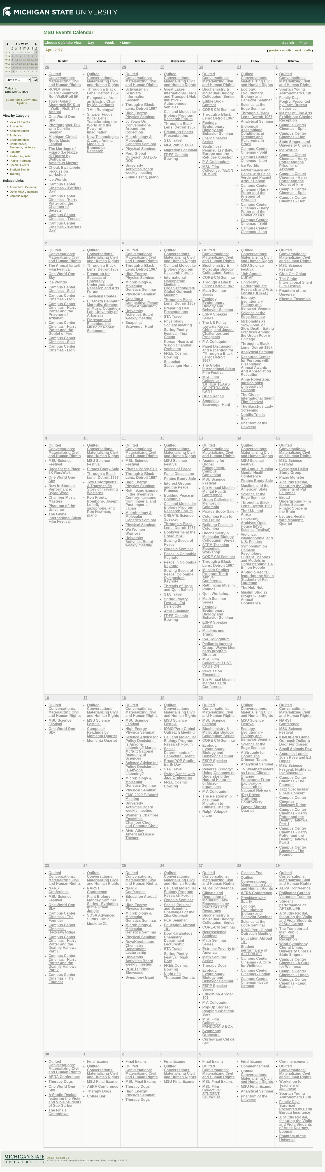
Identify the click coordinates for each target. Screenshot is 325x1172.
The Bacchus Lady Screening (257, 408)
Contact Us (62, 1157)
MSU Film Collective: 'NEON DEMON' (217, 170)
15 (36, 60)
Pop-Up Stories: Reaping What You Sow (218, 1010)
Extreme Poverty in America (218, 950)
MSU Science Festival (252, 267)
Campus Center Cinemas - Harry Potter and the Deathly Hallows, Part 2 (293, 835)
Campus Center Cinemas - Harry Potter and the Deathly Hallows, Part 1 (293, 816)
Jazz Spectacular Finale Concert (294, 791)
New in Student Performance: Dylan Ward (62, 489)
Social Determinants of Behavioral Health (179, 752)
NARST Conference (289, 722)
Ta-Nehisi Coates (101, 296)
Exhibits (15, 152)
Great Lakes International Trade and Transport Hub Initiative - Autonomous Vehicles (180, 98)
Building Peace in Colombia (179, 497)
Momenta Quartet (102, 740)
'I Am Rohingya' (100, 110)
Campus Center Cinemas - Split (254, 150)
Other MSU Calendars (24, 191)
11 (20, 60)
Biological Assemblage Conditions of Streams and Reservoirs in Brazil (252, 135)
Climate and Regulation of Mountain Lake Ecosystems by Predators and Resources (215, 902)
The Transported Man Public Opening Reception (293, 933)
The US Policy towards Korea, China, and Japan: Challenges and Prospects (218, 329)
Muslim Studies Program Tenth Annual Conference (215, 575)
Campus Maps (19, 196)
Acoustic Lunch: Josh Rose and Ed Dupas (295, 757)
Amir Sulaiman (176, 611)
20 (28, 64)
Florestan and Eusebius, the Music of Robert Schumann (100, 325)
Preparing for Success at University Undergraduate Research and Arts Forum (103, 283)
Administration (19, 131)
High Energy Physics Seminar (140, 115)
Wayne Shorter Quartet (253, 809)
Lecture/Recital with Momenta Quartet (292, 520)
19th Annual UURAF (251, 276)
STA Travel (173, 140)
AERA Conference (218, 888)
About (50, 1157)
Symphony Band (139, 977)
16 (12, 64)
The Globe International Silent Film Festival (218, 368)
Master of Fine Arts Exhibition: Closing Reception (295, 116)
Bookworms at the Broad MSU (179, 534)
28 (20, 52)
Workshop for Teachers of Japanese (291, 1085)
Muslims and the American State (255, 487)
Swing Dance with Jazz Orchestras (179, 776)
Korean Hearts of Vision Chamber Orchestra (178, 345)
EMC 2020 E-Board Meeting (141, 797)
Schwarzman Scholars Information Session (136, 94)
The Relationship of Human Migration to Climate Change (217, 801)
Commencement (255, 1066)
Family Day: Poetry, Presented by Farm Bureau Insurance (294, 103)
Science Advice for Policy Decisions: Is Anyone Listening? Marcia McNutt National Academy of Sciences (141, 747)
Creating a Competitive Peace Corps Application (141, 302)
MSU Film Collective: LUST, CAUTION (217, 662)
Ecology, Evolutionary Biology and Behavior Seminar (217, 128)
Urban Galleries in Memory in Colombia (218, 503)
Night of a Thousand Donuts (179, 976)
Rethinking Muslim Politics (218, 587)
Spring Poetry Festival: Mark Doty (176, 957)
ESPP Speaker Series (214, 140)
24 (16, 67)
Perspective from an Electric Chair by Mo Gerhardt (101, 101)
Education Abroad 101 (141, 898)
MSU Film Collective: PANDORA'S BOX (217, 1022)
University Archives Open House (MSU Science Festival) (255, 524)
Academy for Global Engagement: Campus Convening (213, 468)
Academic (16, 126)
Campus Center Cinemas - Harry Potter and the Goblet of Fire (255, 209)
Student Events (20, 169)
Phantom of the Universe (254, 425)
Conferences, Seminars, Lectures (22, 146)
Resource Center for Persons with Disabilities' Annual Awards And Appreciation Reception (256, 366)
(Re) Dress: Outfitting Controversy (251, 798)
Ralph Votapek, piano (215, 813)
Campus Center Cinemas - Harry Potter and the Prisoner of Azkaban (255, 192)
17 (16, 64)
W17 (7, 67)
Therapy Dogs (214, 965)
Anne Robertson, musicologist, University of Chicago (255, 384)
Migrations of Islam (180, 150)
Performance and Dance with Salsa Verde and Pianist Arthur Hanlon (256, 175)
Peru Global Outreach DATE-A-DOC (141, 157)
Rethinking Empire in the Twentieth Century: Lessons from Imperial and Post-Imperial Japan (141, 499)
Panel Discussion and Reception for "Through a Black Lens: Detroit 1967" (217, 353)
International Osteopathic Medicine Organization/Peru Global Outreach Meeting (179, 286)
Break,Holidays (20, 139)
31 (32, 52)
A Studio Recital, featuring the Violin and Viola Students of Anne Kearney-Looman (295, 1124)
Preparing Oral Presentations (176, 310)
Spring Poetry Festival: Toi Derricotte (176, 602)
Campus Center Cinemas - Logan (255, 972)
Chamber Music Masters (62, 499)
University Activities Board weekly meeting (139, 169)
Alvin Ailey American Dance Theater (139, 834)
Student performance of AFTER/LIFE (254, 950)
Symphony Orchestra (211, 1033)
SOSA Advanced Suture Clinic (101, 917)
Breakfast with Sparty (253, 900)
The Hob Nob (252, 587)
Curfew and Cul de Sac (218, 1041)
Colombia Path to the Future (217, 518)
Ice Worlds (58, 179)
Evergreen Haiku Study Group (293, 471)
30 (28, 52)
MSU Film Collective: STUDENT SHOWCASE (213, 1091)
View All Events (20, 122)
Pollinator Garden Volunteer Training (295, 895)
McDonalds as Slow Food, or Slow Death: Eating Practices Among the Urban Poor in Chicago (257, 330)
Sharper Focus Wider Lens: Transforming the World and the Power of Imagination (102, 123)
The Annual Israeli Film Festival (64, 267)
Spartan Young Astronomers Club (295, 91)
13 (28, 60)
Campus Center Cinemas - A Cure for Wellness (256, 962)
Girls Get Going (292, 274)
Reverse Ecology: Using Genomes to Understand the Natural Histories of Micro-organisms (218, 778)
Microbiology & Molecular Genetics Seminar (140, 140)
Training (15, 173)
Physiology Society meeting (178, 323)
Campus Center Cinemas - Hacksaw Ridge (292, 801)
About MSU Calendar (23, 187)
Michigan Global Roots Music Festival (63, 140)
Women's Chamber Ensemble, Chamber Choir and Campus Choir (141, 820)
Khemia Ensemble (295, 299)
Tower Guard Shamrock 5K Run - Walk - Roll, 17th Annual (64, 106)
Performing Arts (20, 156)
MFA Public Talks (178, 145)
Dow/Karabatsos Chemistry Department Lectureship (139, 947)
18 (20, 64)
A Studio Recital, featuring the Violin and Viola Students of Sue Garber (295, 918)
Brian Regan (213, 396)
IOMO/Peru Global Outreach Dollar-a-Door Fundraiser (295, 740)
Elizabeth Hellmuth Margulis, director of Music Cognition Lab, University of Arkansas (103, 308)
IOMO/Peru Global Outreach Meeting (179, 731)
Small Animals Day (295, 749)
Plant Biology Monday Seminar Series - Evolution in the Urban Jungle (102, 903)
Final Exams (97, 1061)
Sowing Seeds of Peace (178, 542)
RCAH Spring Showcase (137, 971)
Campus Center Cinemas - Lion (254, 159)
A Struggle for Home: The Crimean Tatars (254, 756)
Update (22, 103)
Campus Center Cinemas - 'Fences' (65, 217)
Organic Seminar (178, 549)
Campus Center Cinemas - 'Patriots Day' (65, 187)
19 (24, 64)
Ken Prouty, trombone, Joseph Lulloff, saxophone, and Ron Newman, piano (102, 506)
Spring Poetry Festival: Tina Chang (176, 333)
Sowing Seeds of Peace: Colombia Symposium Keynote (178, 575)
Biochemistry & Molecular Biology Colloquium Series (218, 92)
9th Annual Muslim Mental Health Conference (218, 491)
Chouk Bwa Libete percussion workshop (64, 171)
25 (20, 67)
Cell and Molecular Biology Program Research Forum (180, 115)
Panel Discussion (179, 474)
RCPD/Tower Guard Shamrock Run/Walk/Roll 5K (64, 92)
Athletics (15, 135)
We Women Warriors (135, 531)
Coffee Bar (96, 1096)
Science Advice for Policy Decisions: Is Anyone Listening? (141, 768)
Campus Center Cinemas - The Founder (292, 781)
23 (12, 67)
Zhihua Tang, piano (142, 177)
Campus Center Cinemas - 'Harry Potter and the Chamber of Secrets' (63, 203)
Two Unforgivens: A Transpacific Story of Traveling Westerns (102, 487)
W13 (7, 52)
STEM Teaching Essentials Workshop (215, 548)
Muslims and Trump (213, 632)
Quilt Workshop (216, 594)
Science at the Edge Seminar (253, 106)
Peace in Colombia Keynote (180, 556)
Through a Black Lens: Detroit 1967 (102, 91)
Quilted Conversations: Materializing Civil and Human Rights (65, 79)
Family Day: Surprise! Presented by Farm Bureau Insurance (295, 1107)
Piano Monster (291, 477)
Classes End (251, 873)
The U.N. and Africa (252, 513)
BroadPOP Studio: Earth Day (180, 763)
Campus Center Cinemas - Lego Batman (254, 982)
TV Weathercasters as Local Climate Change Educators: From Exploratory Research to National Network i (257, 779)
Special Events (19, 165)
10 (16, 60)
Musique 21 (97, 924)
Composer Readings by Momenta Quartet (102, 732)
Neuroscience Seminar (214, 934)
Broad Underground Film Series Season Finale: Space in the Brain (295, 504)
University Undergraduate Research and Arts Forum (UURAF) (257, 287)
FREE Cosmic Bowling (176, 157)
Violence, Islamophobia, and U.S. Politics (257, 538)
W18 (7, 71)
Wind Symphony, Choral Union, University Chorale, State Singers (295, 949)
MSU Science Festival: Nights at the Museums (295, 769)
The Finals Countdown (59, 1112)
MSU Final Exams (102, 1081)
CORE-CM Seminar (218, 110)
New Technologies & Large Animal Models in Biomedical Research (103, 144)
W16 (7, 64)
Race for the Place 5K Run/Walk (64, 471)
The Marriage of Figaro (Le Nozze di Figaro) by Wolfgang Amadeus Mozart (63, 156)
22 (36, 64)
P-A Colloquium (216, 162)
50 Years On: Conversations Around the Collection (138, 126)
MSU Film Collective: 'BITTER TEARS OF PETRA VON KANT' (216, 384)
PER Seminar (175, 920)
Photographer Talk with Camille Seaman (65, 128)
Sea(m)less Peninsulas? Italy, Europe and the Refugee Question (218, 151)
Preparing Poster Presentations (178, 134)
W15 (7, 60)
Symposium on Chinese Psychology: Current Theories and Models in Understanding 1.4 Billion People (257, 556)
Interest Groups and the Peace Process (177, 487)
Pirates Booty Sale (103, 469)
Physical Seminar (140, 149)
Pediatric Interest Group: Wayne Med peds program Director (219, 649)
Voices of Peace (177, 469)
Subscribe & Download (21, 99)
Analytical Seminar (257, 121)
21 (32, 64)
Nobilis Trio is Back (253, 417)
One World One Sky (62, 118)
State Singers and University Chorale (295, 143)
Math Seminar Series (214, 292)
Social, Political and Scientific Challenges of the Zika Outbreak (179, 910)
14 (32, 60)
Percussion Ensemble (212, 673)
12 (24, 60)
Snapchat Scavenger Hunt (139, 324)
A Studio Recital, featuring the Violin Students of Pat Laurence (257, 577)
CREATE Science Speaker (178, 517)
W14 (7, 56)
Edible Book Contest (212, 103)
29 (24, 52)
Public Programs (20, 160)
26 (12, 52)
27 (16, 52)
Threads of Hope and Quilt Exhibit (178, 588)
